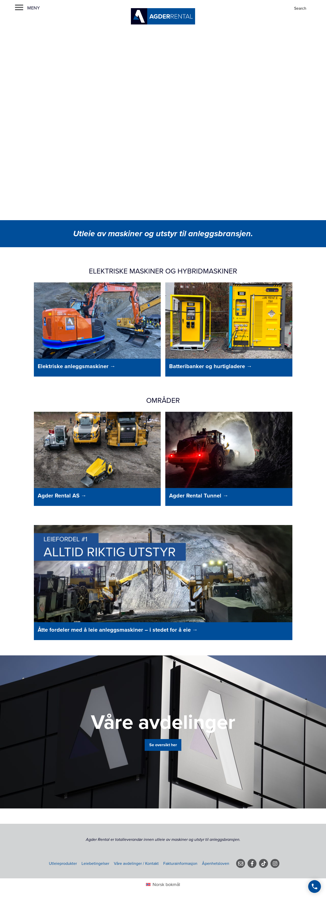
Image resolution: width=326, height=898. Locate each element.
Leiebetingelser (95, 863)
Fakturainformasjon (180, 863)
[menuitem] (162, 884)
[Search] (301, 9)
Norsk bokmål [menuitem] (166, 884)
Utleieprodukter (63, 863)
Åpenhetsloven (215, 863)
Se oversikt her (163, 744)
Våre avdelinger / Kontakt (136, 863)
